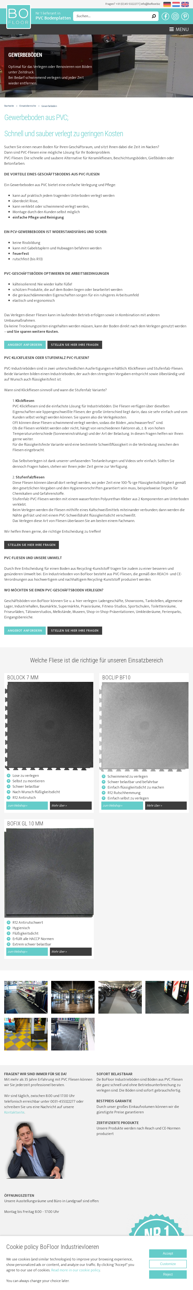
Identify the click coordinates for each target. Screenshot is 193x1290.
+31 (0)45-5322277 (127, 3)
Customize (168, 1264)
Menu (179, 29)
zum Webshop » (17, 805)
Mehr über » (59, 805)
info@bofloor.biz (150, 3)
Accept (168, 1253)
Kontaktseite (14, 1112)
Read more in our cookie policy (75, 1270)
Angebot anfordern (25, 345)
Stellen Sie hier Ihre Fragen (75, 345)
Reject (168, 1274)
